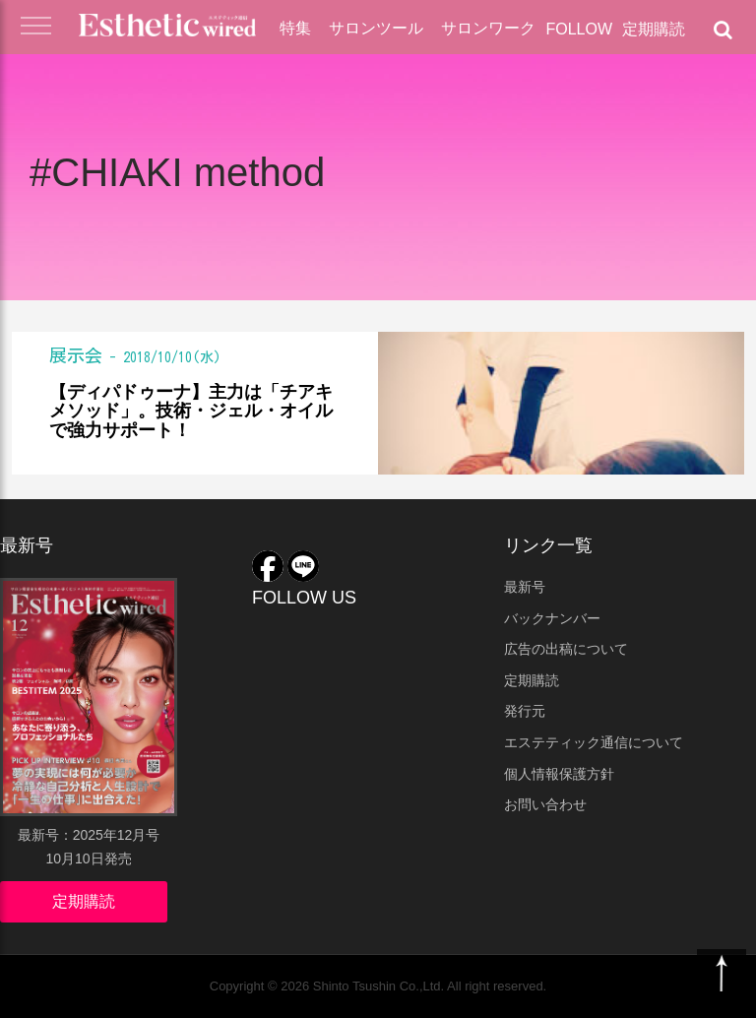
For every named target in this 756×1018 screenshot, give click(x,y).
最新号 (524, 587)
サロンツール (376, 28)
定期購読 (653, 29)
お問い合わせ (545, 804)
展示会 (75, 355)
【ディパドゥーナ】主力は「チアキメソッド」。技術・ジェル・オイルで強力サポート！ (191, 412)
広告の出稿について (566, 649)
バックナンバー (552, 618)
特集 (295, 28)
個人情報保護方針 (559, 774)
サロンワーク (488, 28)
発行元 (524, 711)
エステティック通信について (593, 742)
